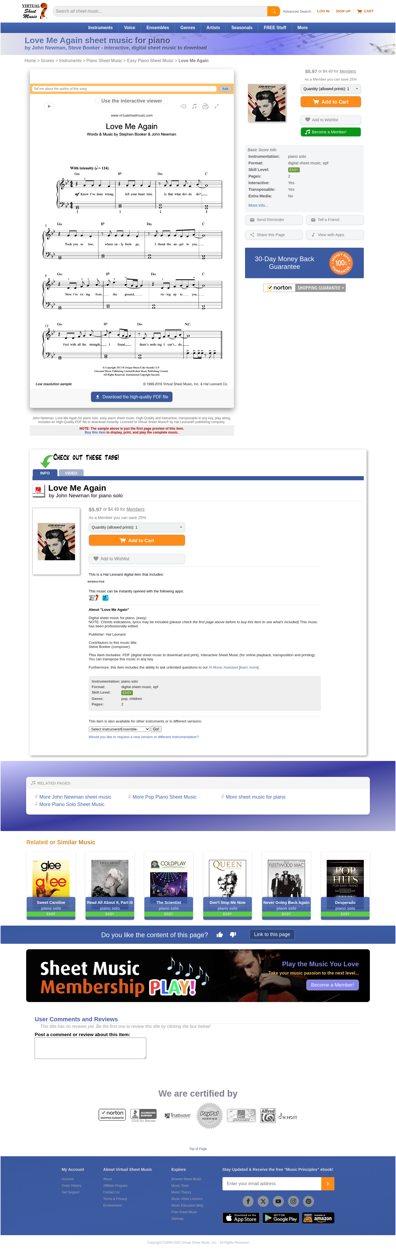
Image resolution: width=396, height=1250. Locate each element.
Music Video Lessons (186, 1199)
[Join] (327, 1183)
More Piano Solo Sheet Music (72, 804)
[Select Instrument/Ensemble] (119, 729)
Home (30, 60)
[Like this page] (219, 935)
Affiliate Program (115, 1186)
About (107, 1179)
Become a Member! (332, 984)
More (303, 27)
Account (67, 1179)
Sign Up (343, 11)
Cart (365, 11)
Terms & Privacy (115, 1199)
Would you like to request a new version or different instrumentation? (144, 737)
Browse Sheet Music (186, 1179)
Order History (71, 1186)
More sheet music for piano (255, 797)
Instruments (100, 27)
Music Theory (181, 1192)
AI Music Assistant (223, 667)
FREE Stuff (275, 27)
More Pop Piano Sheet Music (165, 797)
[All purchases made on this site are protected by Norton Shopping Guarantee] (304, 291)
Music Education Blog (187, 1205)
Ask (225, 89)
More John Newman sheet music (75, 797)
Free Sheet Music (184, 1212)
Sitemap (177, 1219)
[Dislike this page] (232, 935)
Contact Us (111, 1192)
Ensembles (158, 27)
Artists (213, 27)
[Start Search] (273, 11)
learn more (248, 667)
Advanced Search (297, 11)
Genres (187, 27)
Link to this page (272, 934)
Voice (129, 27)
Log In (323, 11)
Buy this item (95, 432)
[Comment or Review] (90, 1048)
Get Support (70, 1192)
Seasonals (241, 27)
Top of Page (198, 1149)
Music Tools (179, 1186)
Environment (112, 1205)
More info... (258, 205)
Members (348, 71)
